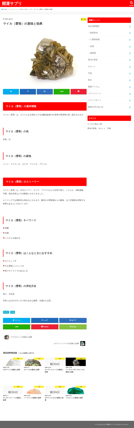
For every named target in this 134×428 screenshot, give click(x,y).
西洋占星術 (92, 57)
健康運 (92, 51)
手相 (90, 70)
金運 (92, 45)
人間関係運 (94, 38)
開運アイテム (93, 83)
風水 (90, 76)
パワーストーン (94, 89)
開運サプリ (12, 3)
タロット (91, 64)
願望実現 (93, 32)
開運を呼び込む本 (95, 102)
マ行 (6, 312)
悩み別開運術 (93, 26)
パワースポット (94, 95)
